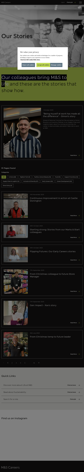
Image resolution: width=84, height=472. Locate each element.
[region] (43, 58)
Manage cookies (56, 65)
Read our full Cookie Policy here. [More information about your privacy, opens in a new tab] (30, 59)
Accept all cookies (43, 65)
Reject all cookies (28, 65)
